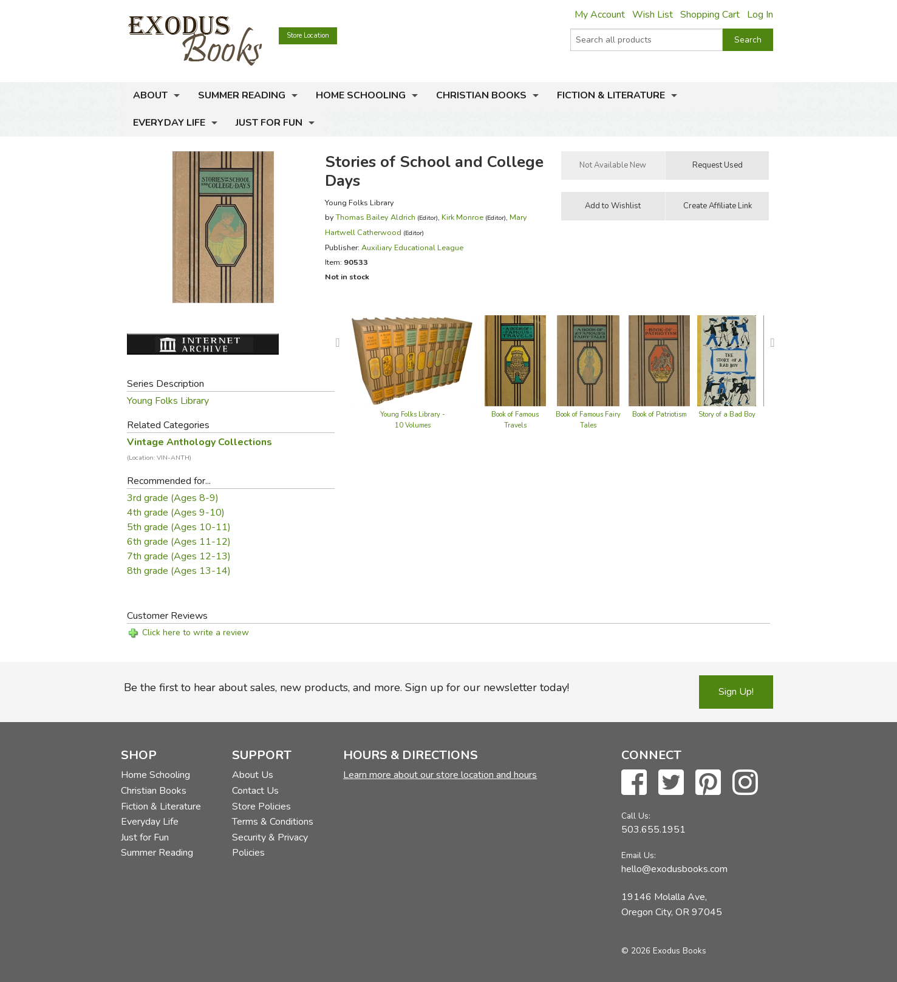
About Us (252, 775)
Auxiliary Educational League (412, 247)
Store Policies (261, 806)
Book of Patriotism (659, 414)
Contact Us (255, 790)
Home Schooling (361, 95)
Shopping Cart (710, 14)
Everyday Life (169, 122)
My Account (600, 14)
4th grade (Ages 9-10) (176, 512)
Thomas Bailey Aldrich (375, 217)
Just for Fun (269, 122)
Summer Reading (241, 95)
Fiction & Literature (611, 95)
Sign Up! (736, 691)
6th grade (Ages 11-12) (179, 541)
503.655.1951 (653, 829)
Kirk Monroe (462, 217)
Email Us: (638, 855)
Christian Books (481, 95)
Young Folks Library (168, 400)
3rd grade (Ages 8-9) (173, 498)
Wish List (652, 14)
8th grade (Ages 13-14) (179, 571)
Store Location (308, 35)
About (150, 95)
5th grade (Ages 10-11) (179, 527)
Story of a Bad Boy (726, 414)
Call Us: (635, 816)
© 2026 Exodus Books (663, 950)
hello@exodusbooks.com (674, 869)
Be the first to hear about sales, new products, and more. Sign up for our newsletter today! (346, 687)
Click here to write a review (195, 632)
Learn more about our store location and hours (440, 775)
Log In (760, 14)
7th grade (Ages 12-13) (179, 556)
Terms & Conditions (272, 821)
